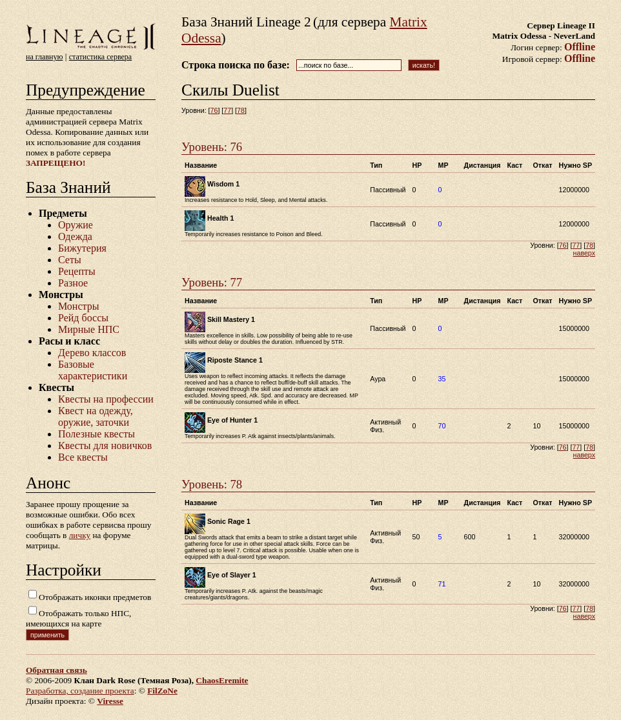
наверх (584, 253)
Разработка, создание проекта (80, 690)
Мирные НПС (88, 329)
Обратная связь (56, 670)
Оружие (75, 224)
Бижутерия (82, 248)
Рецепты (77, 271)
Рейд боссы (83, 317)
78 (241, 110)
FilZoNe (162, 690)
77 (227, 110)
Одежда (75, 236)
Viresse (110, 701)
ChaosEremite (222, 680)
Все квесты (83, 457)
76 (214, 110)
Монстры (78, 306)
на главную (44, 56)
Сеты (69, 259)
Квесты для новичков (105, 445)
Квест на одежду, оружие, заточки (95, 416)
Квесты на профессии (106, 399)
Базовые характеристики (92, 370)
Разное (73, 282)
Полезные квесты (96, 433)
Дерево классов (92, 352)
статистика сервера (100, 56)
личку (79, 535)
